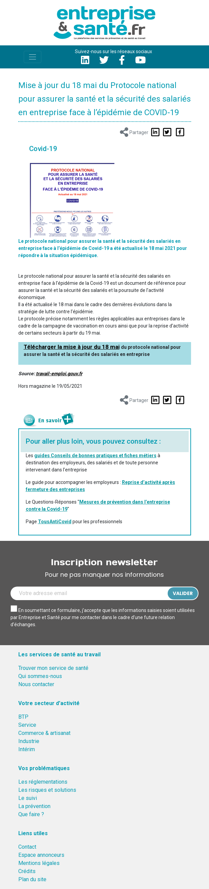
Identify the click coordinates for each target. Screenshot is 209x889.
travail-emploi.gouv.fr (59, 373)
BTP (23, 717)
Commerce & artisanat (44, 733)
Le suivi (27, 798)
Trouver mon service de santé (53, 668)
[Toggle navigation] (32, 57)
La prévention (34, 806)
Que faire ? (31, 814)
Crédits (27, 871)
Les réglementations (42, 782)
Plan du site (32, 879)
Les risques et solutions (47, 790)
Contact (27, 847)
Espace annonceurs (41, 855)
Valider (183, 593)
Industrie (28, 741)
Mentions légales (39, 863)
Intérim (26, 749)
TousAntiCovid (54, 521)
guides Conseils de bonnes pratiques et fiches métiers (95, 455)
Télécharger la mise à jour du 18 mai (72, 346)
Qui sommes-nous (40, 676)
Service (27, 725)
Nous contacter (36, 684)
